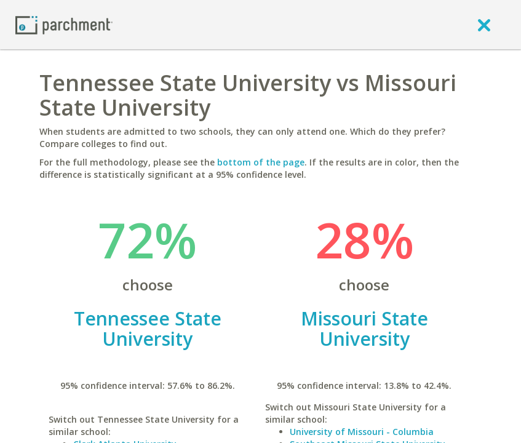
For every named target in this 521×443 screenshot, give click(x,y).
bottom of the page (260, 162)
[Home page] (64, 24)
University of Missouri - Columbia (362, 431)
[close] (484, 24)
